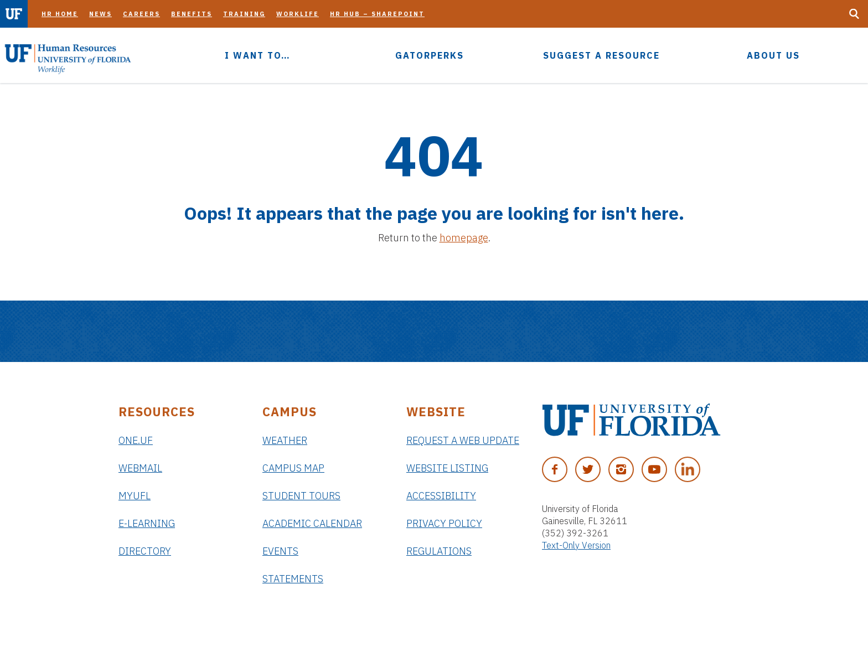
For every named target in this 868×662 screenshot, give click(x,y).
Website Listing (447, 468)
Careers (141, 14)
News (100, 14)
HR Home (60, 14)
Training (244, 14)
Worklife (297, 14)
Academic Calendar (312, 523)
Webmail (140, 468)
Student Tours (301, 495)
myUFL (134, 495)
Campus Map (293, 468)
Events (280, 551)
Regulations (439, 551)
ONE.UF (135, 440)
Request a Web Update (462, 440)
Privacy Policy (444, 523)
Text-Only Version (576, 545)
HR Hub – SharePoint (377, 14)
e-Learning (146, 523)
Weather (284, 440)
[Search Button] (854, 14)
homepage (464, 237)
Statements (292, 578)
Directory (144, 551)
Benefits (191, 14)
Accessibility (441, 495)
